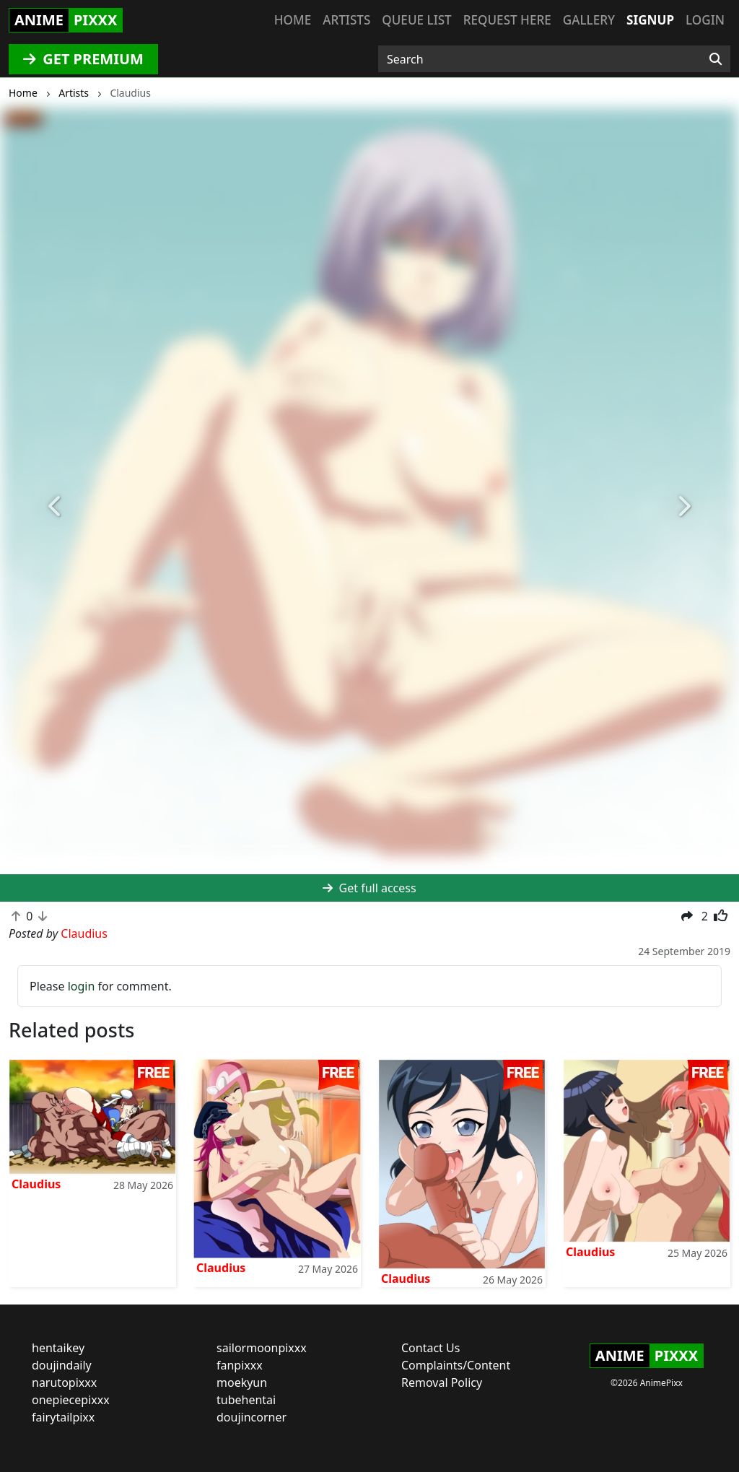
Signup (650, 20)
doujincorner (252, 1417)
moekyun (242, 1382)
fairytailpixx (63, 1417)
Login (705, 20)
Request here (507, 20)
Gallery (589, 20)
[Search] (715, 59)
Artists (346, 20)
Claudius (36, 1184)
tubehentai (246, 1400)
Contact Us (430, 1348)
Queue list (416, 20)
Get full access (369, 888)
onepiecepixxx (71, 1400)
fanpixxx (240, 1365)
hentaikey (58, 1348)
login (81, 986)
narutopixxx (64, 1382)
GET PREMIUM (83, 59)
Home (292, 20)
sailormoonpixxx (262, 1348)
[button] (55, 507)
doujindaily (62, 1365)
